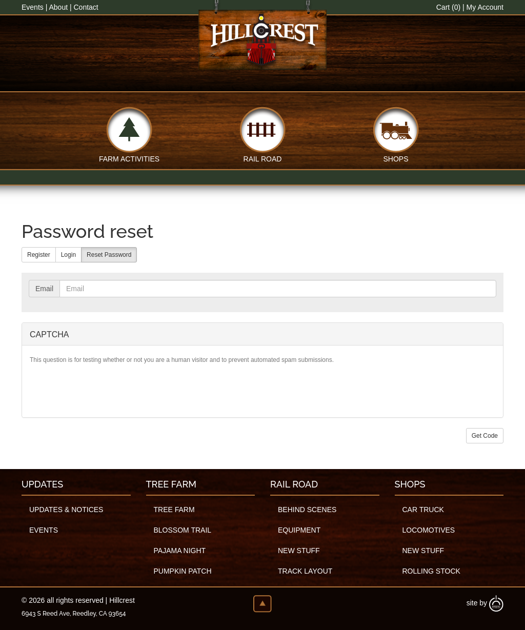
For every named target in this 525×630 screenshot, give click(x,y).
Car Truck (423, 509)
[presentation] (108, 390)
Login (68, 254)
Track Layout (305, 571)
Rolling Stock (431, 571)
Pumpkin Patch (183, 571)
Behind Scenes (307, 509)
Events (33, 7)
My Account (485, 7)
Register (38, 254)
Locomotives (428, 530)
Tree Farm (174, 509)
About (58, 7)
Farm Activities (129, 158)
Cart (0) (448, 7)
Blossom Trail (183, 530)
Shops (395, 158)
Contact (85, 7)
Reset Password (109, 254)
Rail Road (263, 158)
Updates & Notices (66, 509)
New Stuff (299, 550)
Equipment (299, 530)
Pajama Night (180, 550)
